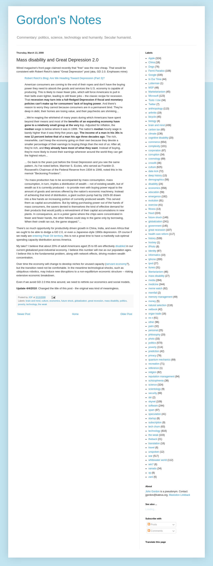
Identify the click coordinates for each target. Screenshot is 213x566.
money (152, 301)
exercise (153, 204)
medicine (153, 284)
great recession (95, 301)
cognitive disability (158, 137)
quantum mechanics (159, 359)
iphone (152, 259)
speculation (154, 414)
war (150, 456)
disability (153, 184)
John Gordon (152, 491)
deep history (155, 175)
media (151, 280)
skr (150, 397)
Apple (151, 58)
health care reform (158, 234)
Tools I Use (154, 100)
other (151, 322)
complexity (154, 146)
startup (152, 418)
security (152, 393)
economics (55, 301)
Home (75, 314)
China (151, 62)
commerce (154, 142)
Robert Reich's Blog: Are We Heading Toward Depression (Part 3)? (65, 78)
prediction (153, 351)
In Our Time (154, 79)
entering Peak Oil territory (47, 235)
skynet (152, 401)
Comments (155, 530)
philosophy (154, 334)
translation (154, 443)
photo (151, 338)
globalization (81, 301)
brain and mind (33, 301)
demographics (156, 179)
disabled (121, 246)
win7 (151, 464)
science (152, 384)
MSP (151, 87)
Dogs (151, 66)
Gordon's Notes (58, 20)
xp (149, 472)
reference (153, 368)
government (154, 225)
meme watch (155, 288)
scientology (154, 389)
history (152, 238)
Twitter (152, 104)
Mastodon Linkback (179, 495)
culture (45, 301)
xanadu (152, 468)
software (153, 405)
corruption (153, 154)
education (153, 192)
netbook (152, 309)
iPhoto (151, 246)
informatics (154, 255)
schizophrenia (156, 380)
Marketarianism (156, 91)
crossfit (152, 163)
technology (31, 304)
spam (151, 410)
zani (150, 476)
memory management (160, 296)
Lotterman (154, 83)
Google (152, 74)
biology (152, 121)
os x (150, 317)
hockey (152, 242)
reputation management (161, 376)
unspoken (153, 451)
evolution (153, 200)
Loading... (150, 509)
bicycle (152, 116)
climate (152, 133)
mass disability (111, 301)
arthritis (152, 112)
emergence (154, 196)
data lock (153, 171)
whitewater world (157, 460)
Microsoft (153, 95)
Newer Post (23, 314)
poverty (21, 304)
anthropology (155, 108)
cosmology (154, 158)
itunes (151, 267)
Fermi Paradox (156, 70)
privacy (152, 355)
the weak (42, 304)
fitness (152, 209)
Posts (152, 524)
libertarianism (155, 271)
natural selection (157, 305)
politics (123, 301)
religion (152, 372)
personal (153, 330)
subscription (155, 422)
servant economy (116, 263)
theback (152, 439)
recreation (153, 363)
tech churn (154, 426)
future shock (67, 301)
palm (151, 326)
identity (152, 250)
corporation (154, 150)
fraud (151, 213)
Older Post (126, 314)
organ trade (154, 313)
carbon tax (154, 129)
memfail (152, 292)
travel (151, 447)
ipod (150, 263)
